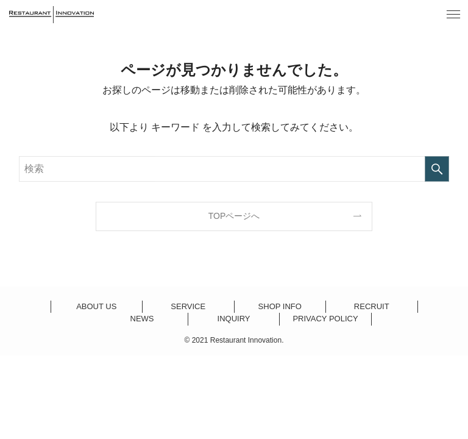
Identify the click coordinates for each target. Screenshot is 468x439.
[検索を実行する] (437, 169)
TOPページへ (234, 216)
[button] (453, 14)
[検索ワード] (234, 169)
